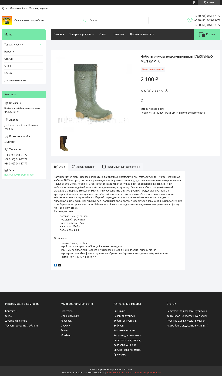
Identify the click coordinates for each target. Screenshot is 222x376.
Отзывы (9, 73)
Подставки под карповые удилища (187, 311)
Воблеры (119, 325)
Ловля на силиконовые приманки (186, 320)
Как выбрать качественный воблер (187, 316)
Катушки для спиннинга (127, 335)
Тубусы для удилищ (125, 320)
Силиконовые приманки (127, 349)
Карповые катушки (125, 330)
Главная (58, 34)
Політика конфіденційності (147, 372)
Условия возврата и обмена (21, 325)
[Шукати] (84, 20)
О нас (102, 34)
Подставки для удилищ (127, 340)
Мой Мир (66, 335)
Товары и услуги (80, 34)
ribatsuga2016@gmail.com (19, 174)
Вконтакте (67, 311)
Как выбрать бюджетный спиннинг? (187, 325)
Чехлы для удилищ (125, 316)
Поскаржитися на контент (119, 372)
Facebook (66, 320)
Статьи (8, 58)
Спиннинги (120, 311)
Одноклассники (70, 316)
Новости (9, 51)
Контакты (118, 34)
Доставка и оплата (142, 34)
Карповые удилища (125, 345)
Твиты (64, 330)
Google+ (65, 325)
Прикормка (120, 354)
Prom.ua (128, 369)
